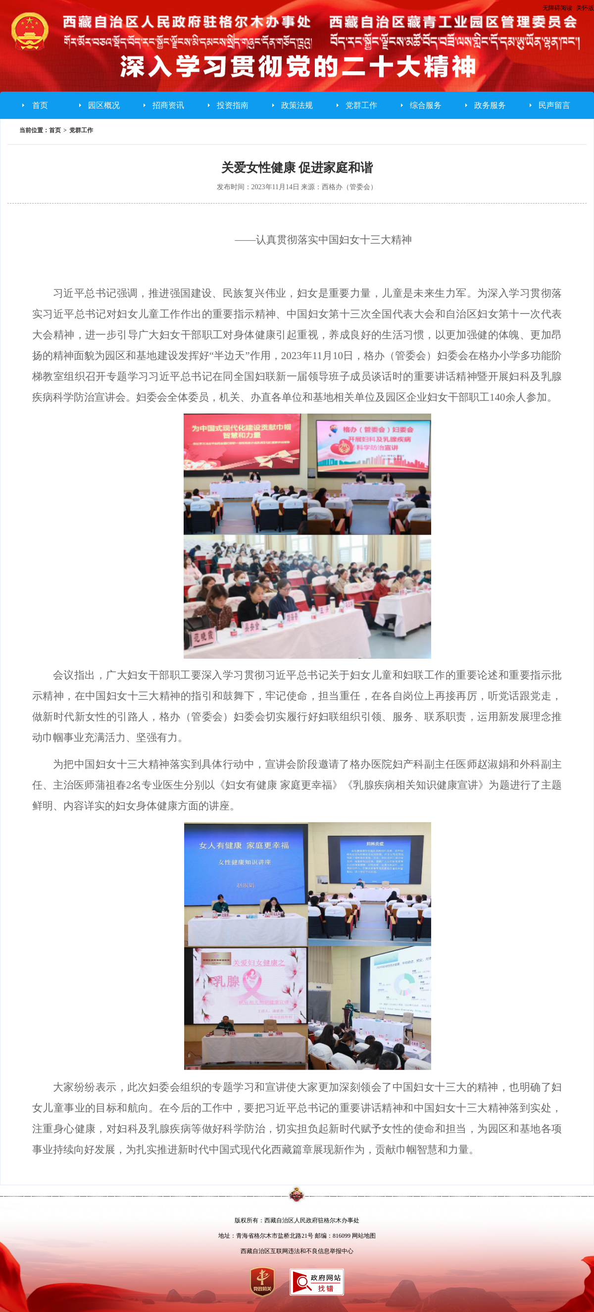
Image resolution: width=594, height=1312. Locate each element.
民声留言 (554, 105)
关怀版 (585, 7)
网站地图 (364, 1235)
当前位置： (34, 130)
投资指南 (232, 105)
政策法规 (297, 105)
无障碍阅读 (557, 7)
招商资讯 (168, 105)
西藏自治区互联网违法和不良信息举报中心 (297, 1251)
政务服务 (490, 105)
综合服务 (426, 105)
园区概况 (104, 105)
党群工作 (361, 105)
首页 (40, 105)
